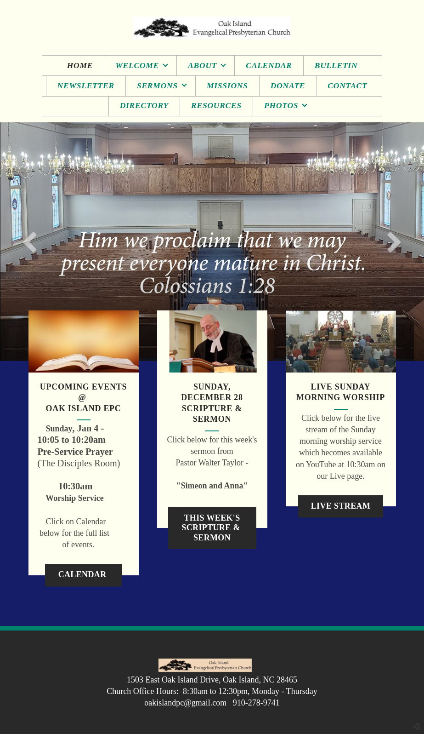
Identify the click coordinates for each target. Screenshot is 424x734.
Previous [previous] (29, 241)
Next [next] (394, 241)
